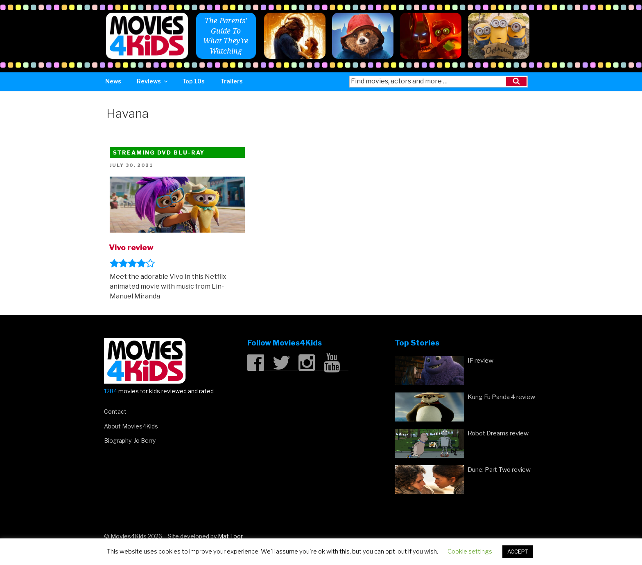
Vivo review (131, 247)
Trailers (231, 81)
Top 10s (193, 81)
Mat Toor (230, 536)
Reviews (153, 81)
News (113, 81)
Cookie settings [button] (470, 551)
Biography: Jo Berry (130, 440)
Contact (115, 411)
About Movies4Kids (131, 426)
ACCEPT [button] (517, 551)
